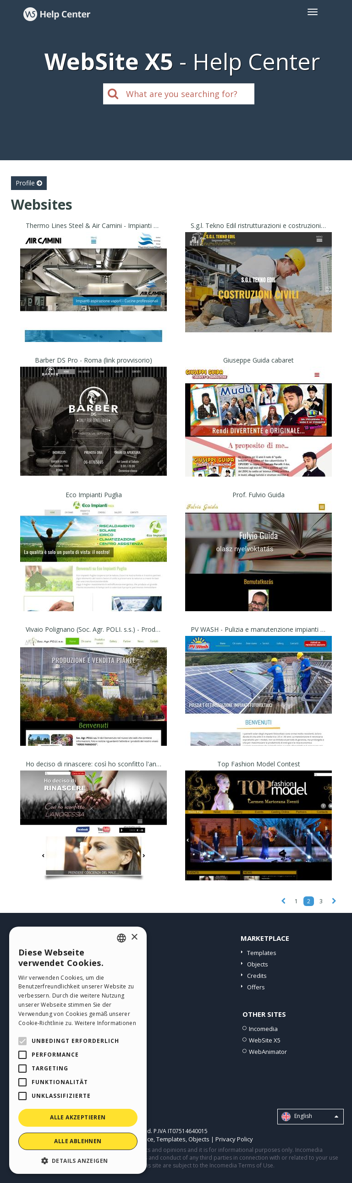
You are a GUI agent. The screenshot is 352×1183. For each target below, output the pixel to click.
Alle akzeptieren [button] (77, 1117)
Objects (257, 964)
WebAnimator (268, 1051)
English (309, 1116)
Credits (257, 975)
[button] (78, 1160)
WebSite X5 (264, 1040)
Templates (261, 953)
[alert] (78, 1050)
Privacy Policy (234, 1139)
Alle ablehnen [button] (77, 1141)
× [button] (134, 937)
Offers (256, 987)
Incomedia (263, 1029)
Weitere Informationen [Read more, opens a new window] (105, 1023)
